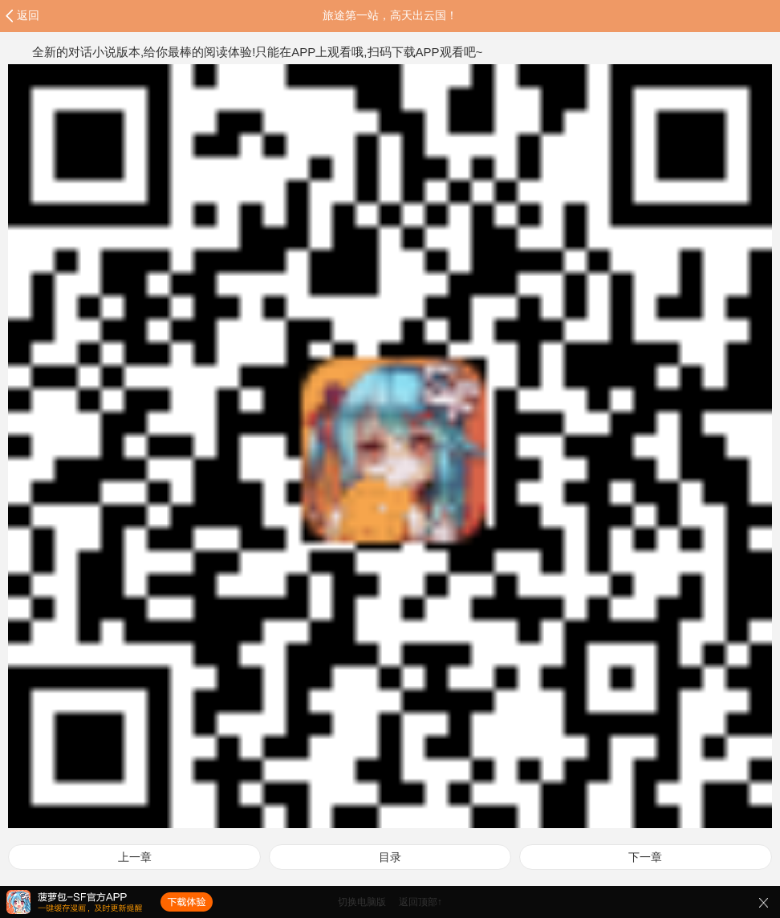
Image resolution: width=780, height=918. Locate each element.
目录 (390, 857)
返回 (28, 15)
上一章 (135, 857)
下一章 (645, 857)
